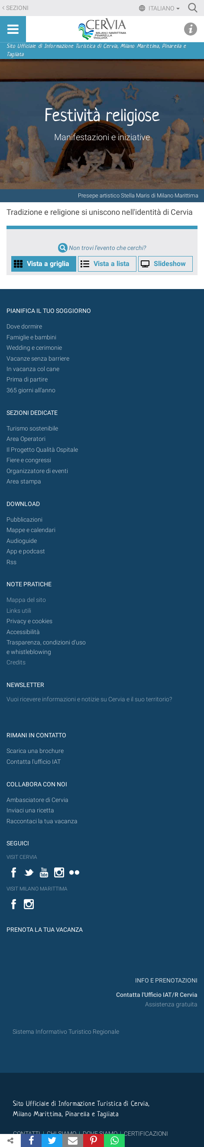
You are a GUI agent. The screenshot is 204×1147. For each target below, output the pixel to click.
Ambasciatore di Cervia (37, 800)
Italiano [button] (163, 8)
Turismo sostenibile (32, 428)
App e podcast (25, 551)
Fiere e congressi (28, 460)
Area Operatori (25, 439)
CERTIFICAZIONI (146, 1133)
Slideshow (170, 264)
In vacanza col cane (32, 369)
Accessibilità (23, 632)
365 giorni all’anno (30, 390)
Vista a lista (112, 264)
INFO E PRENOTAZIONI (166, 980)
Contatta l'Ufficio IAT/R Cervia (157, 995)
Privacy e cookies (29, 621)
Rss (11, 562)
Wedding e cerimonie (34, 348)
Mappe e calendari (30, 530)
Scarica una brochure (35, 751)
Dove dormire (24, 326)
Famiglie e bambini (31, 337)
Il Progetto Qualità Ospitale (42, 450)
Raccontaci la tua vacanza (42, 821)
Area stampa (23, 481)
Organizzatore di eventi (37, 471)
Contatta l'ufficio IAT (33, 762)
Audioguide (21, 541)
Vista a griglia (48, 264)
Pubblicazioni (24, 519)
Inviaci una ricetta (30, 810)
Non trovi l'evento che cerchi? (107, 248)
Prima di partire (27, 379)
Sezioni (17, 8)
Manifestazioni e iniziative (102, 137)
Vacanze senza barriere (37, 358)
